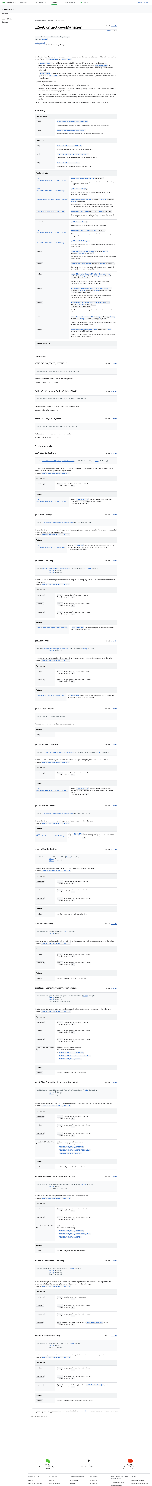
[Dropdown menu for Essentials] (30, 2)
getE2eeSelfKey (77, 211)
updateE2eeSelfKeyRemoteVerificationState (87, 302)
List (38, 178)
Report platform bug (137, 1480)
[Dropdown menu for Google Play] (75, 2)
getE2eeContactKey (78, 199)
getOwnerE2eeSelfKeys (79, 241)
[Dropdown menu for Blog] (88, 2)
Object (44, 39)
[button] (12, 22)
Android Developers (40, 20)
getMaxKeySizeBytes (78, 222)
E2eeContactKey (52, 59)
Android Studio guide (117, 1482)
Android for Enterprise (35, 1483)
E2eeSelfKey (67, 59)
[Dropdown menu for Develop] (59, 2)
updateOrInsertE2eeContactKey (82, 317)
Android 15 (93, 1480)
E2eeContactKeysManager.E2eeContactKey (72, 122)
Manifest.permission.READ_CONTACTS (55, 473)
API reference (8, 9)
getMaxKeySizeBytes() (94, 1322)
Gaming (51, 1480)
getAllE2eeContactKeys (80, 178)
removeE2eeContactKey (79, 251)
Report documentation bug (139, 1483)
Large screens (74, 1480)
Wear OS (72, 1483)
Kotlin (109, 31)
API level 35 (114, 26)
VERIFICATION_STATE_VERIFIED (68, 163)
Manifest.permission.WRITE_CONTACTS (55, 871)
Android (30, 1480)
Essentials (23, 2)
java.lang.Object (40, 43)
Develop (50, 20)
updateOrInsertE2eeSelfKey (81, 329)
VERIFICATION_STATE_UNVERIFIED (69, 146)
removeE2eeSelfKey (78, 263)
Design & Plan (39, 2)
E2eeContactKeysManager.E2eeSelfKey (71, 130)
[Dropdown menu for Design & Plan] (46, 2)
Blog (84, 2)
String (91, 178)
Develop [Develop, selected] (54, 2)
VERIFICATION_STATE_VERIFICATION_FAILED (72, 154)
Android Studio (143, 2)
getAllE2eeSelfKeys (78, 189)
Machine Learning (54, 1483)
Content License (84, 1411)
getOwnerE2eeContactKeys (80, 230)
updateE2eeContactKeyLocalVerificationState (88, 274)
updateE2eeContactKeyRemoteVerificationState (89, 288)
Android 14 (93, 1483)
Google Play (69, 2)
